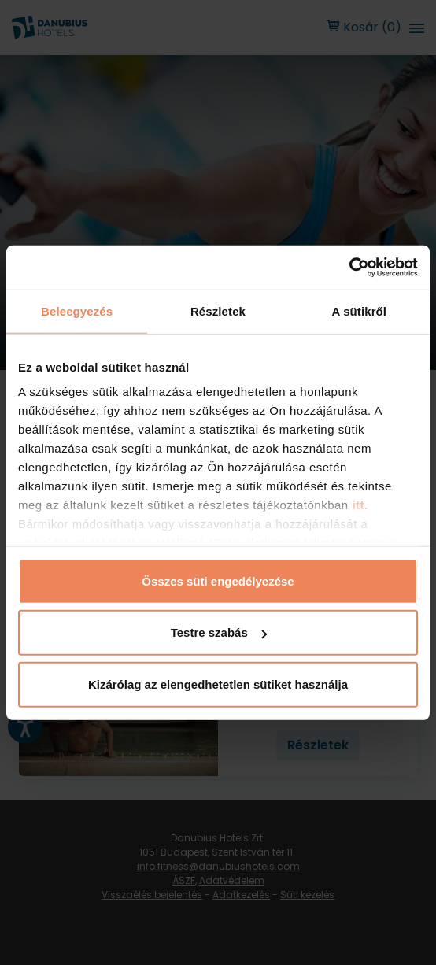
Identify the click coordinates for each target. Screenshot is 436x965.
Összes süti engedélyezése (218, 580)
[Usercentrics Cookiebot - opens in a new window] (349, 267)
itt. (358, 505)
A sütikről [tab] (359, 310)
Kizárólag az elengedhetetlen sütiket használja (218, 683)
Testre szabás (219, 632)
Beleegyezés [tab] (77, 310)
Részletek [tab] (218, 310)
